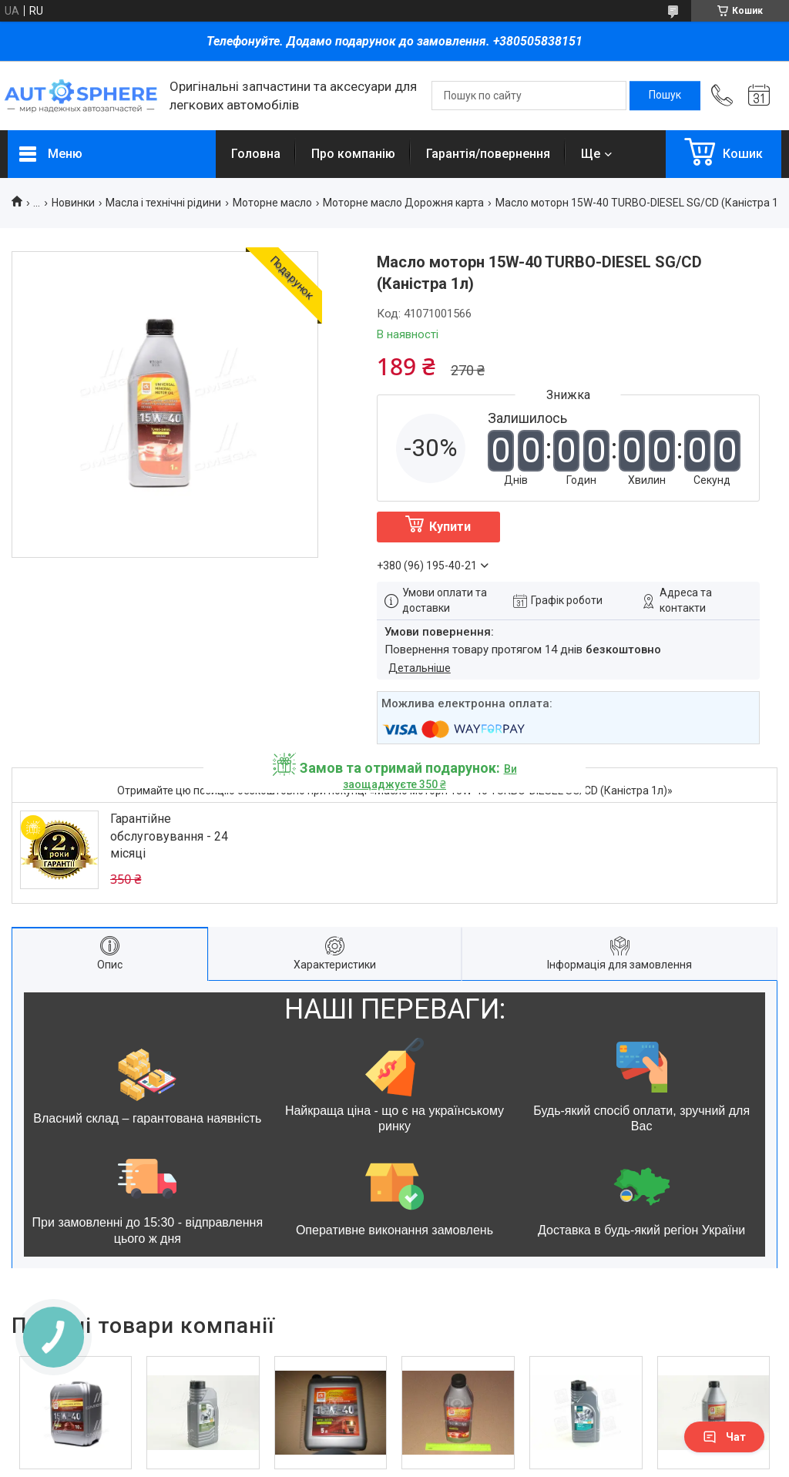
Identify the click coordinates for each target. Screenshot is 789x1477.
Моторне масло (272, 202)
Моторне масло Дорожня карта (403, 202)
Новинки (73, 202)
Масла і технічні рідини (163, 202)
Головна (255, 153)
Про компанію (353, 153)
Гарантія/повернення (488, 153)
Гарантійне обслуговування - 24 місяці (169, 836)
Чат (724, 1437)
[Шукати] (665, 95)
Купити (450, 526)
